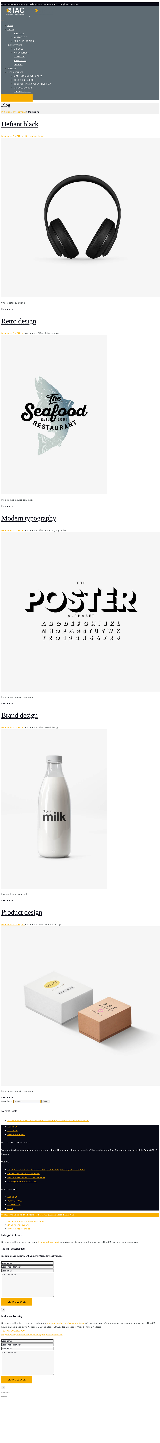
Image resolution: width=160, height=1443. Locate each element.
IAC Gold (18, 49)
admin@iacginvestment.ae (22, 1181)
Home (10, 25)
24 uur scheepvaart (18, 1224)
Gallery (11, 68)
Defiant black (19, 124)
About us (19, 33)
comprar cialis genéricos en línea (25, 1221)
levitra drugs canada (18, 1228)
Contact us (13, 1205)
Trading (18, 64)
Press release (15, 72)
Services (12, 1130)
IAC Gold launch (23, 88)
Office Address (16, 1134)
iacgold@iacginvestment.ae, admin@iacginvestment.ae (31, 1256)
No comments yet (34, 136)
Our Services (14, 45)
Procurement (21, 53)
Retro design (18, 321)
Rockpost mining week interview (32, 84)
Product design (21, 912)
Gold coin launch (24, 80)
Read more (7, 309)
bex (23, 136)
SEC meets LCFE (22, 92)
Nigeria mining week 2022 (28, 76)
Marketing (19, 57)
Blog (10, 1208)
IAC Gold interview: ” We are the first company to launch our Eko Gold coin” (48, 1120)
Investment (20, 60)
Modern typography (28, 518)
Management (21, 37)
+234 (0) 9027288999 (13, 1249)
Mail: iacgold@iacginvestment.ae (26, 1177)
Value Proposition (24, 41)
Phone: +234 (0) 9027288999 (23, 1173)
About (10, 29)
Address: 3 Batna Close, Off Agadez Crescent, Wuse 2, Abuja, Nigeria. (46, 1170)
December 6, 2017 (10, 136)
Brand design (19, 715)
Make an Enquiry (17, 98)
